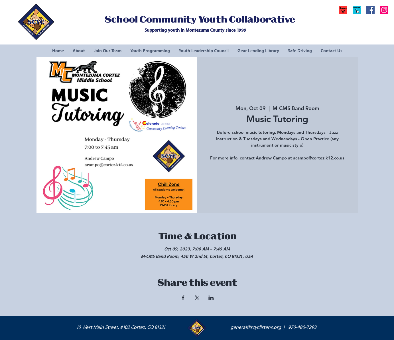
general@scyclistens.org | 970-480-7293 (273, 327)
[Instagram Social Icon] (384, 10)
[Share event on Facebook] (183, 298)
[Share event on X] (197, 298)
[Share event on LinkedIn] (211, 298)
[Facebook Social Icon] (370, 10)
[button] (357, 10)
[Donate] (343, 10)
